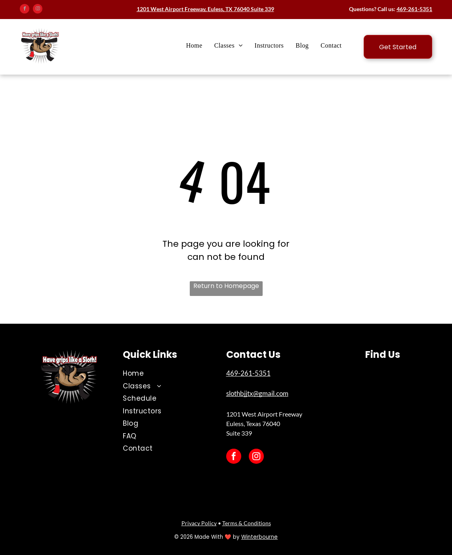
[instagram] (37, 9)
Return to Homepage (226, 285)
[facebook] (24, 9)
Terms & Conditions (246, 523)
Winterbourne (259, 537)
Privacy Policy (199, 523)
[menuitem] (194, 45)
